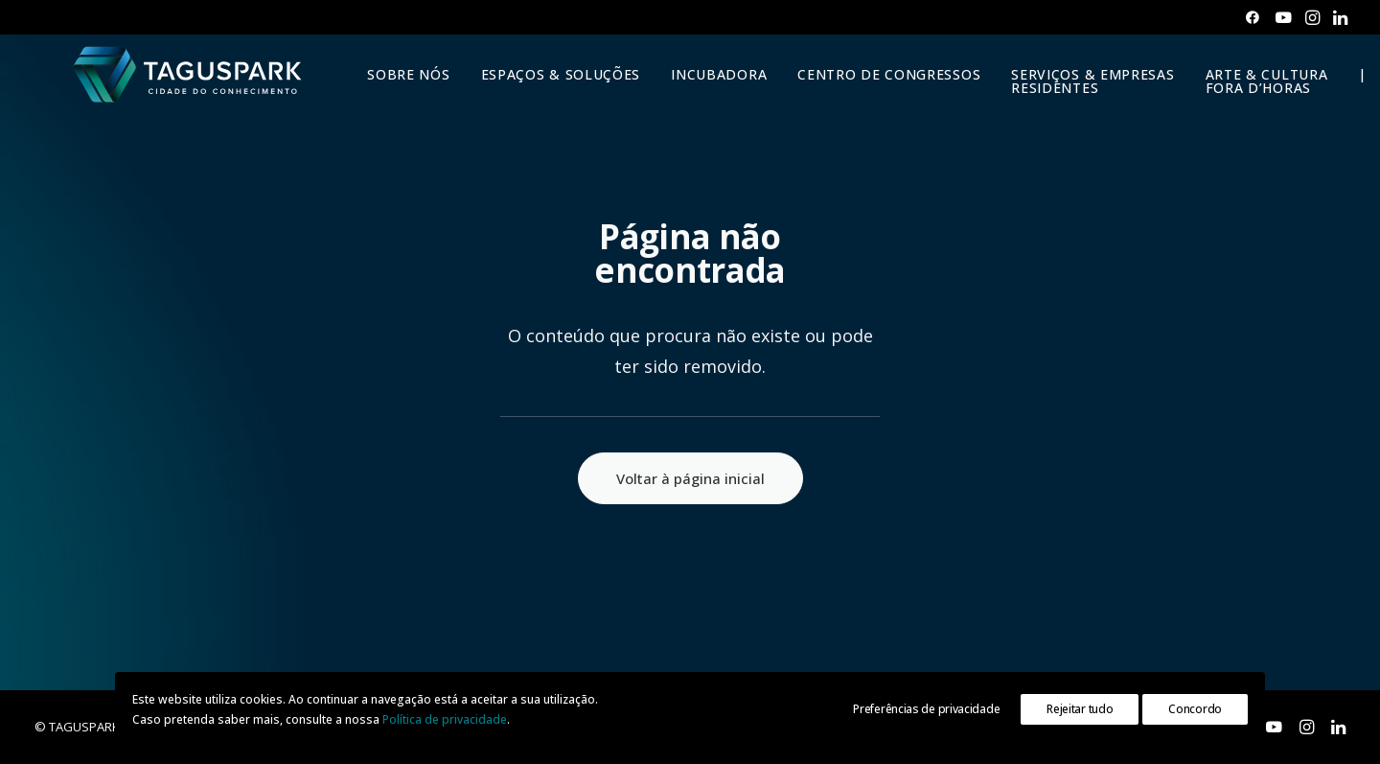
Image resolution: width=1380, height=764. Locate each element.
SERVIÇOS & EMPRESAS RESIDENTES (1079, 96)
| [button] (1349, 90)
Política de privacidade (444, 719)
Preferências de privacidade (926, 709)
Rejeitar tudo (1079, 709)
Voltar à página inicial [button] (690, 478)
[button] (1252, 17)
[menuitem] (1252, 17)
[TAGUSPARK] (181, 90)
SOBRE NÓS (395, 90)
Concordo (1195, 709)
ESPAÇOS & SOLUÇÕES (547, 90)
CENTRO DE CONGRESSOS (875, 90)
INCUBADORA (705, 90)
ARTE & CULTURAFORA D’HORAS (1252, 96)
